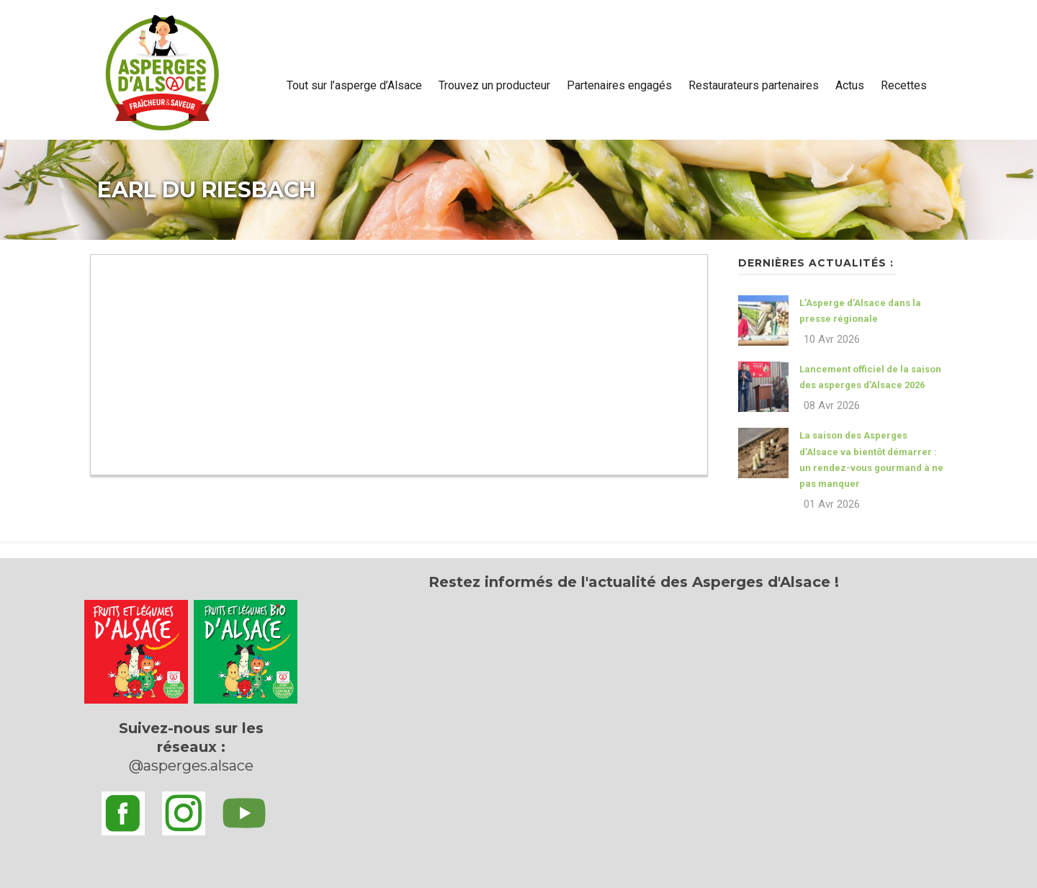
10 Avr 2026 (832, 339)
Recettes (904, 85)
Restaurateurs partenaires (753, 85)
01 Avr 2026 (832, 504)
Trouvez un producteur (494, 85)
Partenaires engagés (619, 85)
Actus (849, 85)
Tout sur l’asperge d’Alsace (354, 85)
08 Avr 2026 (832, 405)
